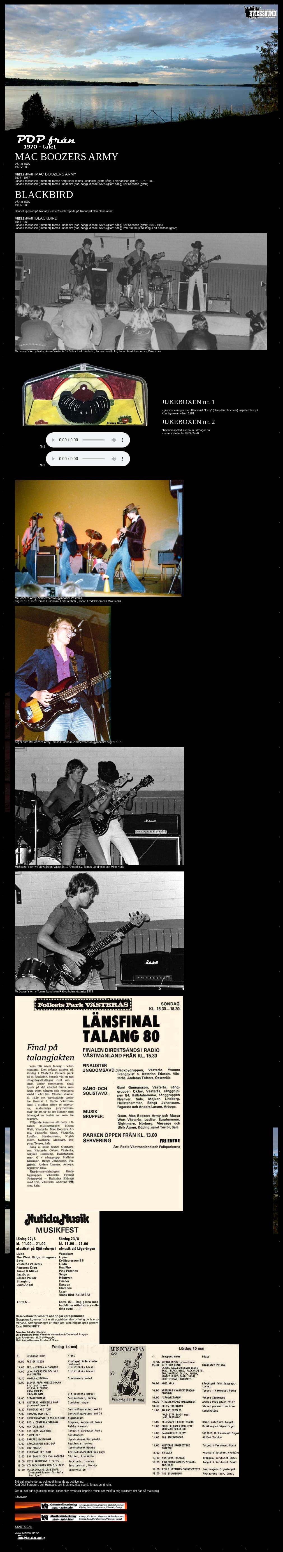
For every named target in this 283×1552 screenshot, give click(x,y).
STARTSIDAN (23, 1526)
